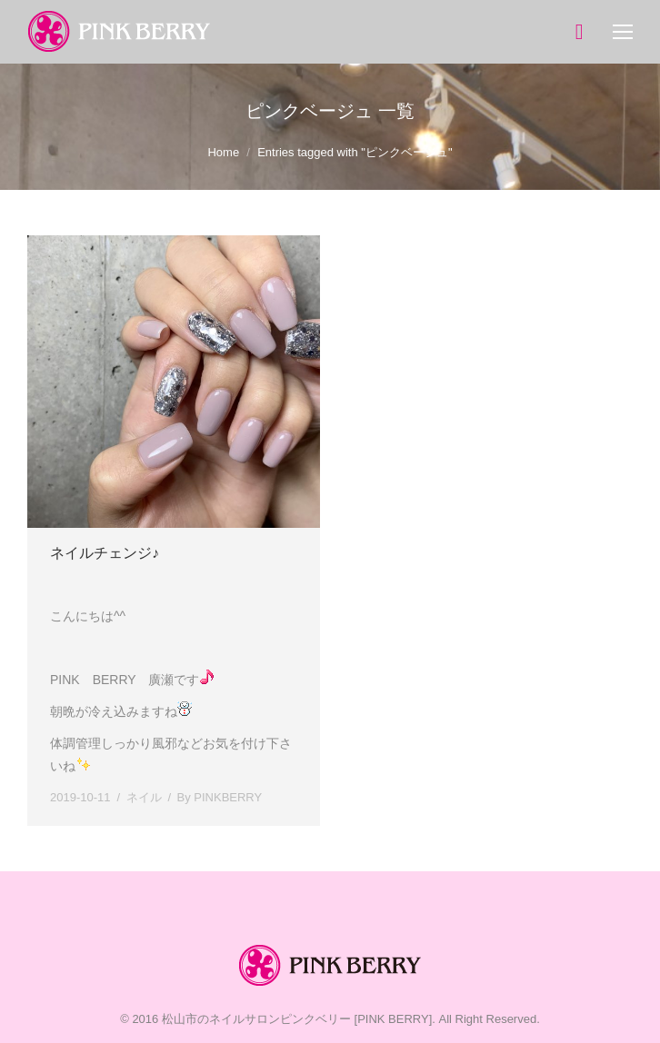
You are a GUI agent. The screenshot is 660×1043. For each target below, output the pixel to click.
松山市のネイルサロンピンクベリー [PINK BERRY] (297, 1019)
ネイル (144, 797)
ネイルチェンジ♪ (104, 553)
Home (223, 152)
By (220, 797)
